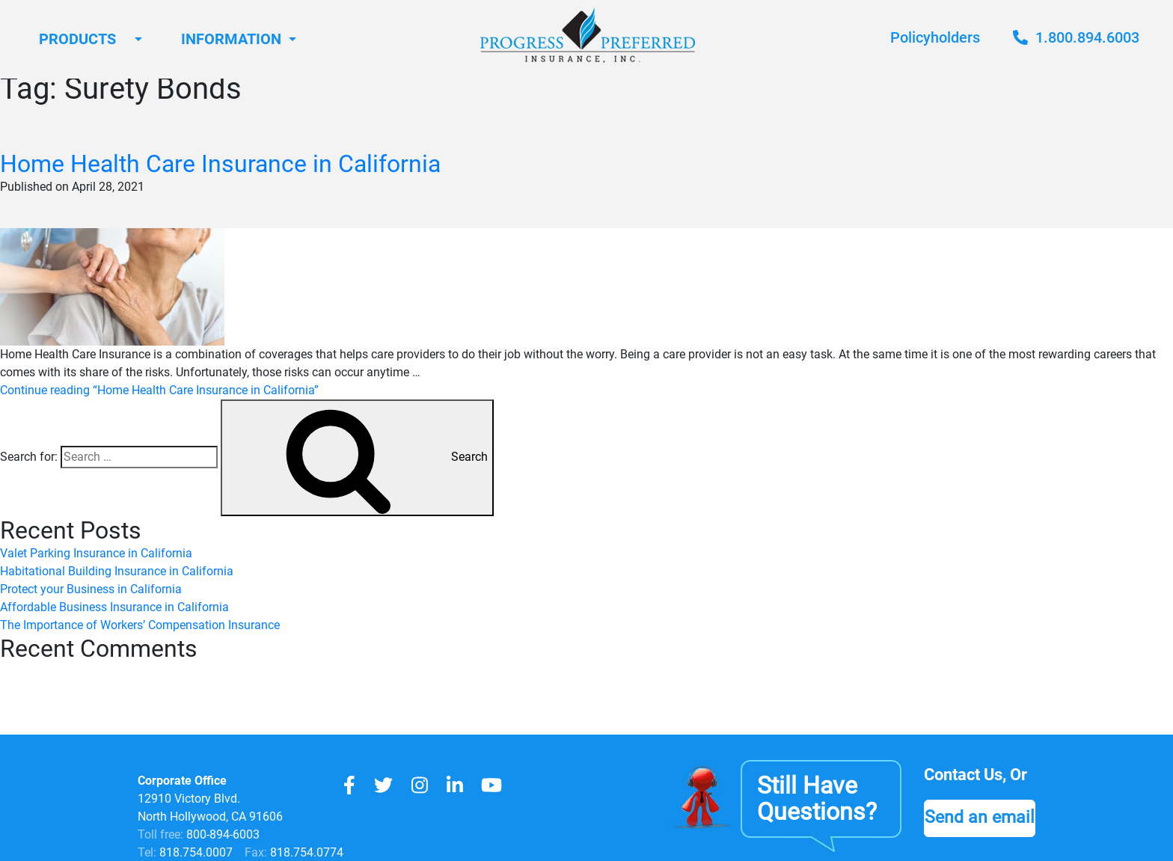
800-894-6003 (223, 834)
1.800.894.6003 (1076, 37)
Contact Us (963, 774)
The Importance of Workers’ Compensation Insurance (140, 625)
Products (77, 39)
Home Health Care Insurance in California (220, 164)
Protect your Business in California (91, 589)
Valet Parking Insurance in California (96, 553)
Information (231, 39)
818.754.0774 (305, 852)
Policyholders (935, 37)
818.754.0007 (194, 852)
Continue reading (159, 390)
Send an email (980, 816)
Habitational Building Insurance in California (116, 571)
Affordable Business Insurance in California (114, 607)
